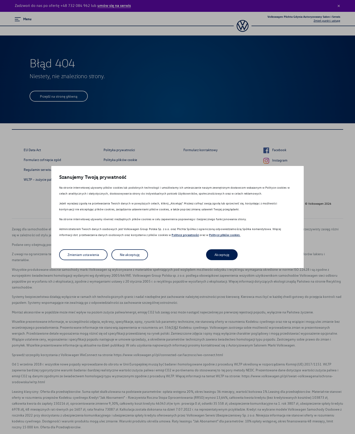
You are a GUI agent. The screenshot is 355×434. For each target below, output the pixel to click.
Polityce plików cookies (224, 235)
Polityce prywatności (185, 235)
